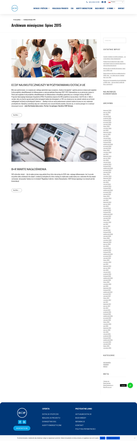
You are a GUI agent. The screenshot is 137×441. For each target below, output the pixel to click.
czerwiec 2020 (107, 240)
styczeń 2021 (106, 230)
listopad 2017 (107, 290)
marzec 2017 (106, 306)
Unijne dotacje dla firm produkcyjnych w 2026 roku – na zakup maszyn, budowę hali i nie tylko (114, 75)
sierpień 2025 (107, 124)
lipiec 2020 (106, 238)
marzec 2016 (106, 330)
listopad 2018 (107, 276)
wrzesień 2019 (107, 256)
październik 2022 (108, 190)
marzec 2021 (106, 226)
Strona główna (16, 19)
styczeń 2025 (107, 138)
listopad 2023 (107, 166)
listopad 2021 (107, 212)
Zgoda (102, 438)
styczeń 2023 (107, 184)
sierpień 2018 (107, 280)
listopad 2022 (107, 188)
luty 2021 (105, 228)
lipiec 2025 (106, 126)
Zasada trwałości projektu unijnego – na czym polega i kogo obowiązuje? (114, 58)
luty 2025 (106, 136)
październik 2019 (108, 254)
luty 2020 (106, 246)
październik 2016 (108, 316)
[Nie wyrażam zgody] (135, 438)
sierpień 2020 (107, 236)
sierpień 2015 (107, 344)
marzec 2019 (106, 268)
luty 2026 (106, 114)
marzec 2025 (106, 134)
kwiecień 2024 (107, 156)
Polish (111, 2)
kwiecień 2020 (107, 242)
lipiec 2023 (106, 174)
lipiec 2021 (106, 220)
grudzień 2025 (107, 118)
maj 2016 (105, 326)
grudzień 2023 (107, 164)
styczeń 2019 (107, 272)
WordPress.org (107, 387)
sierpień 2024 (107, 148)
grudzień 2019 (107, 250)
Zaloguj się (106, 381)
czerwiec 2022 (107, 198)
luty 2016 (105, 332)
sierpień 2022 (107, 194)
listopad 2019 (107, 252)
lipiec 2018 (106, 282)
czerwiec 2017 (107, 300)
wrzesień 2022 (107, 192)
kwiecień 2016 (107, 328)
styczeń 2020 (107, 248)
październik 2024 (108, 144)
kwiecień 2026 (107, 110)
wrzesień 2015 (107, 342)
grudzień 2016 (107, 312)
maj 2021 (105, 224)
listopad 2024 (107, 142)
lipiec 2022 (106, 196)
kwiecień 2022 (107, 202)
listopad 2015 (107, 338)
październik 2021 (108, 214)
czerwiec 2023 (107, 176)
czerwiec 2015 (107, 348)
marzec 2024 (107, 158)
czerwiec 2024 (107, 152)
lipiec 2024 (106, 150)
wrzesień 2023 (107, 170)
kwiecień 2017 (107, 304)
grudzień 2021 (107, 210)
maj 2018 (105, 286)
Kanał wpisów (106, 383)
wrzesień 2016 (107, 318)
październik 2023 (108, 168)
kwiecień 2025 (107, 132)
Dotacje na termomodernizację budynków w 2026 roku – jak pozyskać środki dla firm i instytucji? (114, 82)
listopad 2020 (107, 232)
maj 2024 (105, 154)
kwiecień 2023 (107, 178)
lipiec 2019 (106, 260)
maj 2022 (105, 200)
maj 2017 (105, 302)
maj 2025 (105, 130)
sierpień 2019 (107, 258)
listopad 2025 (107, 120)
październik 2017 (108, 292)
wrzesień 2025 (107, 122)
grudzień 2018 (107, 274)
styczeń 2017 (106, 310)
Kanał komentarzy (108, 385)
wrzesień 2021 (107, 216)
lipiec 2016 (106, 322)
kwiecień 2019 (107, 266)
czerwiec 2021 (107, 222)
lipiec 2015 (106, 346)
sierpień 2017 (107, 296)
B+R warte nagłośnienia (28, 169)
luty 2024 (106, 160)
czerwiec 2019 (107, 262)
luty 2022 (106, 206)
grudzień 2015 (107, 336)
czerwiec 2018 (107, 284)
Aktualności (107, 363)
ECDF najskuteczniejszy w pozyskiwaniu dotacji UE (48, 85)
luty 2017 (105, 308)
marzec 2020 (107, 244)
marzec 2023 (106, 180)
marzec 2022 (106, 204)
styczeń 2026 (107, 116)
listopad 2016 (107, 314)
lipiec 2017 (106, 298)
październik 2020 (108, 234)
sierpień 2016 (107, 320)
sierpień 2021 (107, 218)
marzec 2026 (107, 112)
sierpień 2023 (107, 172)
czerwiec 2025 (107, 128)
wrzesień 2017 (107, 294)
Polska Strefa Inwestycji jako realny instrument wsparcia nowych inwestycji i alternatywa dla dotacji (114, 63)
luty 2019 (105, 270)
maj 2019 (105, 264)
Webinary (106, 365)
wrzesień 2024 (107, 146)
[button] (41, 8)
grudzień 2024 (107, 140)
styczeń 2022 (107, 208)
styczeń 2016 (107, 334)
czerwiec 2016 (107, 324)
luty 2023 (106, 182)
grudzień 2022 (107, 186)
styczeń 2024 (107, 162)
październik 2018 (108, 278)
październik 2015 (108, 340)
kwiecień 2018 (107, 288)
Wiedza (105, 367)
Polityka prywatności (113, 438)
